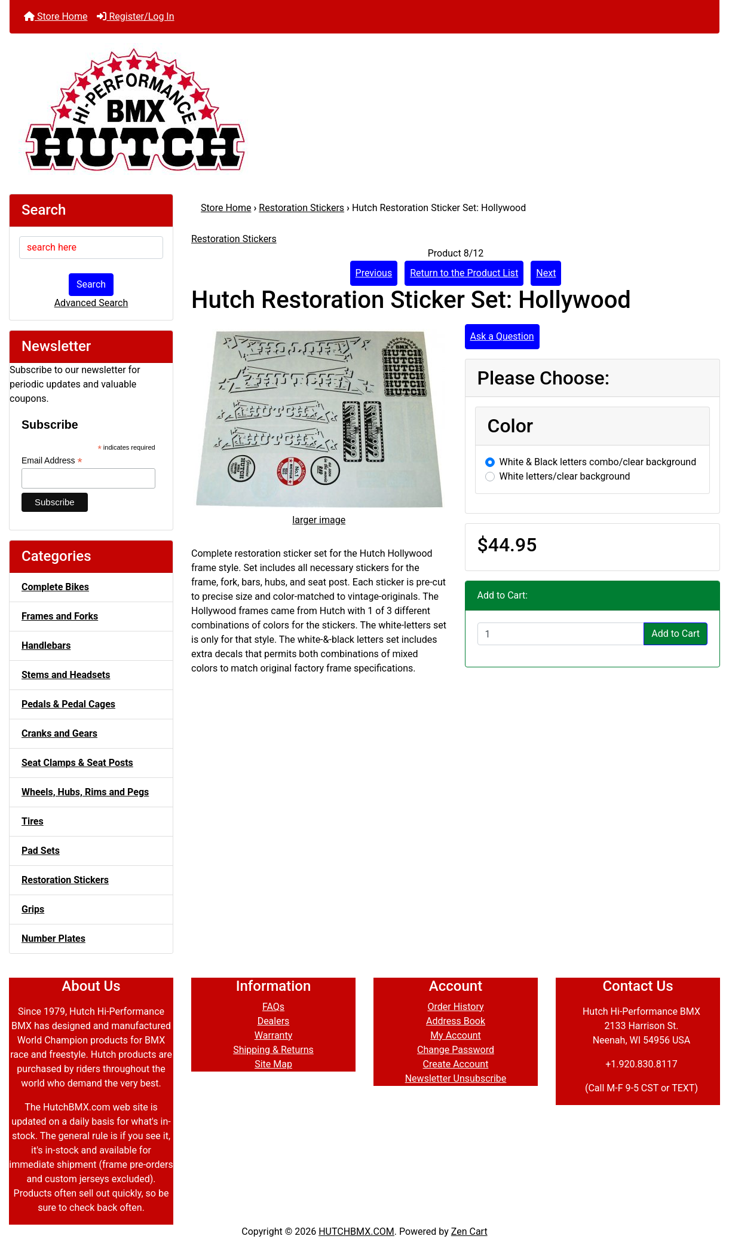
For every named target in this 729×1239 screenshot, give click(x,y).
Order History (455, 1006)
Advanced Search (91, 303)
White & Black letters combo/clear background (598, 462)
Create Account (456, 1064)
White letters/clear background (565, 476)
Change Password (455, 1049)
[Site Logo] (364, 109)
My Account (455, 1035)
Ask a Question (502, 336)
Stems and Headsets (66, 674)
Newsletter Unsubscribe (456, 1078)
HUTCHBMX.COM (356, 1231)
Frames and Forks (60, 616)
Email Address (52, 460)
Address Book (455, 1021)
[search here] (91, 247)
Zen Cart (469, 1231)
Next (546, 273)
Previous (374, 273)
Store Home (55, 16)
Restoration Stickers (301, 207)
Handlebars (46, 645)
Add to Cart (675, 633)
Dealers (274, 1021)
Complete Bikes (55, 587)
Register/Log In (135, 16)
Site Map (273, 1064)
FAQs (273, 1006)
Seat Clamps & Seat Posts (77, 762)
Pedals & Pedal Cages (68, 704)
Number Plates (53, 938)
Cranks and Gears (59, 733)
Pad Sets (41, 850)
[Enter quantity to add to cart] (561, 633)
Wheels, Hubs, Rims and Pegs (85, 792)
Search (91, 284)
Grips (33, 909)
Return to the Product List (464, 273)
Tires (33, 821)
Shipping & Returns (273, 1049)
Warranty (274, 1035)
